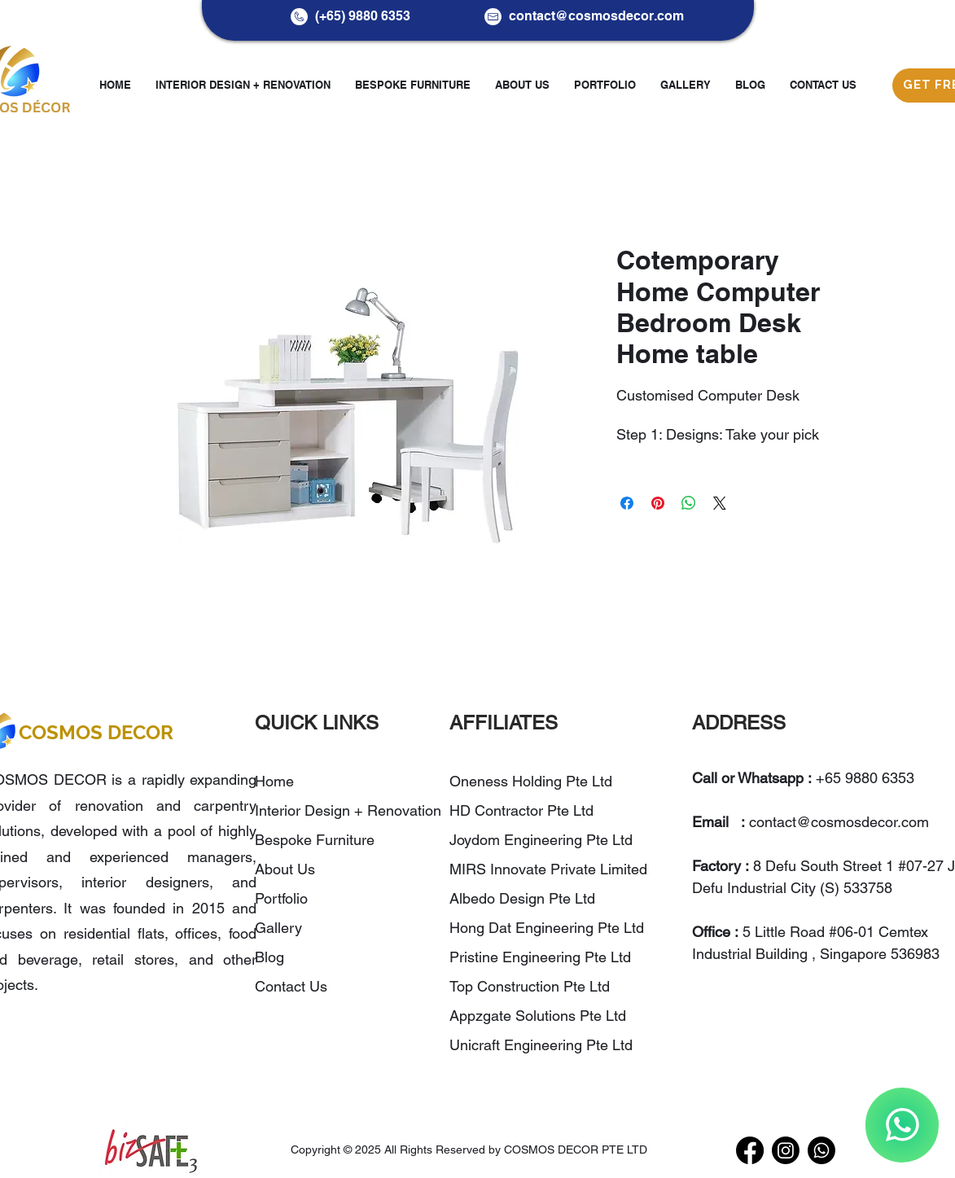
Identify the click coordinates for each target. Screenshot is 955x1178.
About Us (285, 869)
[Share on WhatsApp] (689, 503)
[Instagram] (785, 1150)
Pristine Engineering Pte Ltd (542, 957)
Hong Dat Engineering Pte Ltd (546, 927)
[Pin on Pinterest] (658, 503)
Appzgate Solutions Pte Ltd (537, 1015)
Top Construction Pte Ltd (531, 986)
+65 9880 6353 (865, 777)
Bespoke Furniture (315, 839)
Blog (269, 957)
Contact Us (291, 986)
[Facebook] (750, 1150)
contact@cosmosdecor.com (596, 16)
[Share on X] (719, 503)
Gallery (278, 927)
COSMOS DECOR (96, 732)
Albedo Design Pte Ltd (522, 898)
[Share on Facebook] (627, 503)
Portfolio (281, 898)
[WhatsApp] (902, 1125)
